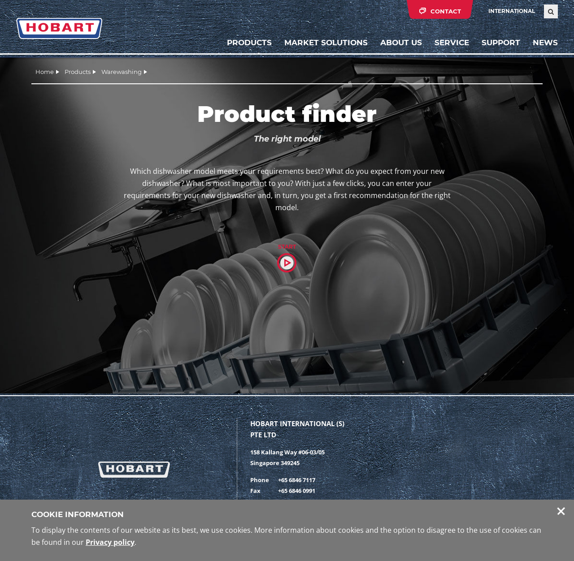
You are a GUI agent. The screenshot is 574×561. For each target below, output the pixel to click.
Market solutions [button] (326, 42)
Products (249, 42)
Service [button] (452, 42)
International (511, 11)
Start (287, 246)
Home (44, 71)
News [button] (545, 42)
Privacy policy (110, 542)
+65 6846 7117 (296, 480)
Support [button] (501, 42)
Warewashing (121, 71)
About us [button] (401, 42)
